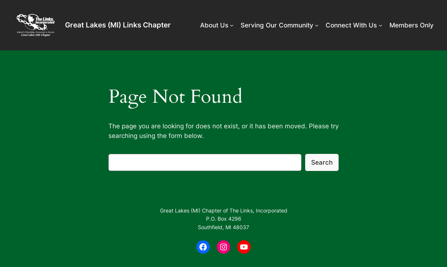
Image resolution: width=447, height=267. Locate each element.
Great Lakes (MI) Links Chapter (118, 25)
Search (322, 162)
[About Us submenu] (232, 25)
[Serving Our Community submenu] (317, 25)
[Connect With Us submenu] (380, 25)
